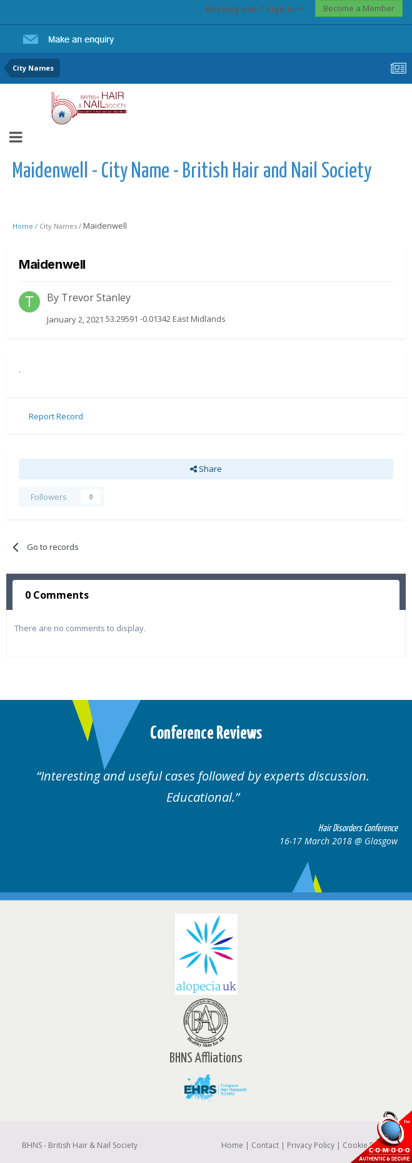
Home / (26, 226)
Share (206, 468)
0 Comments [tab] (57, 595)
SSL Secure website (380, 1136)
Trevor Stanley (96, 297)
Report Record (56, 416)
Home (232, 1145)
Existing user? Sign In (254, 8)
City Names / (61, 226)
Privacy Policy (310, 1145)
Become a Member (358, 8)
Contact (265, 1145)
